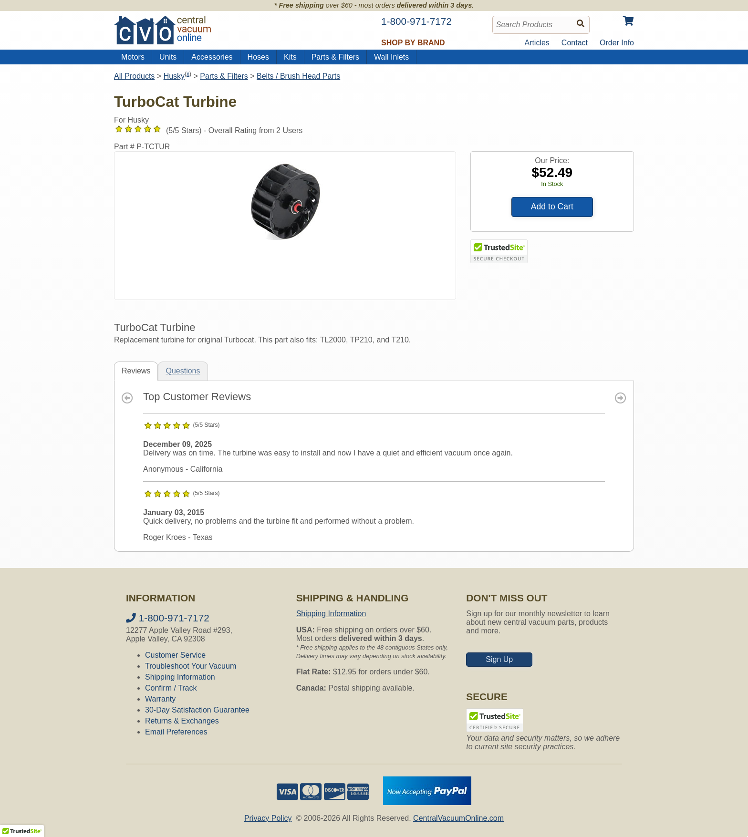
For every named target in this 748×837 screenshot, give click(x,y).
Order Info (617, 43)
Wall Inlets (391, 57)
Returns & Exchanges (182, 721)
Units (168, 57)
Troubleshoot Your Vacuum (190, 666)
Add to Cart (552, 206)
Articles (536, 43)
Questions (183, 371)
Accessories (211, 57)
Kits (290, 57)
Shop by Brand (413, 43)
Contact (574, 43)
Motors (133, 57)
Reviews (136, 371)
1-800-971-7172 (167, 617)
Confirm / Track (171, 688)
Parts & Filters (335, 57)
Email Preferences (176, 732)
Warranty (160, 699)
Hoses (258, 57)
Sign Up (499, 659)
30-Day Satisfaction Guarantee (197, 710)
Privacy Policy (268, 818)
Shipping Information (180, 677)
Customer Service (175, 655)
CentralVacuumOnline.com (458, 818)
